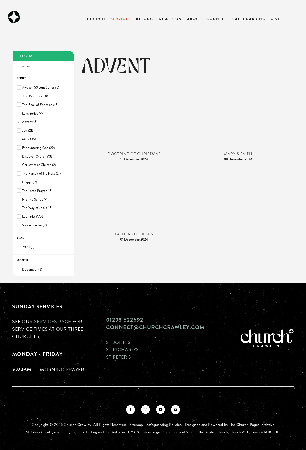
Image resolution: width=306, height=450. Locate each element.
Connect (216, 18)
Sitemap (136, 424)
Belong (144, 18)
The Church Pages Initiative (251, 424)
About (194, 18)
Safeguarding (249, 18)
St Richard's (122, 349)
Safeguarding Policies (164, 424)
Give (276, 18)
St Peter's (118, 357)
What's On (170, 18)
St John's (118, 342)
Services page (52, 321)
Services (120, 18)
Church (96, 18)
